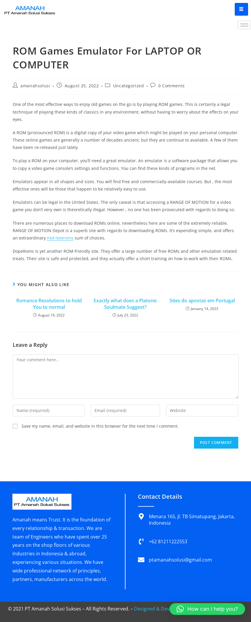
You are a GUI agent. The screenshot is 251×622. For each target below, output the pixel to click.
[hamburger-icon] (241, 9)
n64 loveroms (60, 238)
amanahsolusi (35, 85)
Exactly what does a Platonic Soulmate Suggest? (125, 303)
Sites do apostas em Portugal (202, 300)
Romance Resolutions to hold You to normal (49, 303)
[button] (207, 609)
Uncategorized (128, 85)
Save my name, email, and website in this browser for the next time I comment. (100, 426)
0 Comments (171, 85)
